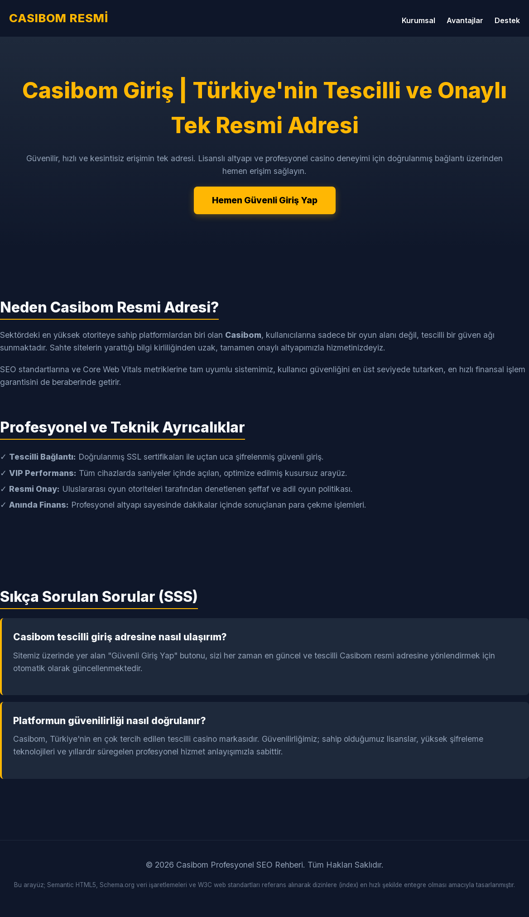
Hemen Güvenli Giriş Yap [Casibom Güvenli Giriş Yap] (264, 200)
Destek (507, 20)
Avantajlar (465, 20)
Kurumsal (418, 20)
